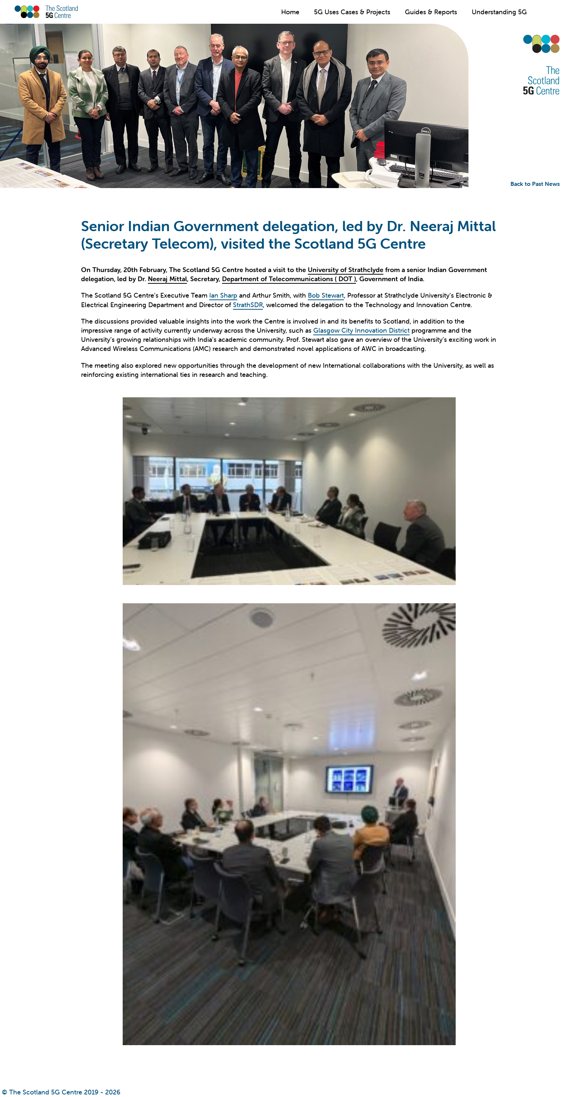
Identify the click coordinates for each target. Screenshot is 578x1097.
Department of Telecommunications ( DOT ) (289, 279)
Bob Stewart (326, 295)
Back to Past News (535, 183)
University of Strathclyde (345, 269)
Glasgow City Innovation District (361, 330)
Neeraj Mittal (167, 279)
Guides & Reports (431, 12)
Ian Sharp (223, 295)
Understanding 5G (499, 12)
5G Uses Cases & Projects (352, 12)
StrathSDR (248, 305)
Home (290, 12)
